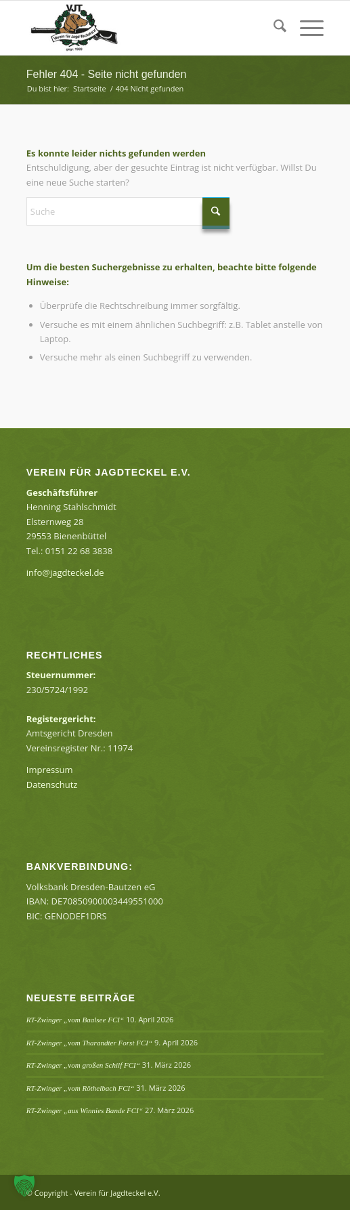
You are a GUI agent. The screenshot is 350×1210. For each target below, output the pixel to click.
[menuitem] (273, 28)
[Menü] (305, 28)
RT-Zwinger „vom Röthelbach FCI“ (80, 1088)
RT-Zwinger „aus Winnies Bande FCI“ (84, 1110)
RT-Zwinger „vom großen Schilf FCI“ (83, 1065)
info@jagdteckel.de (65, 572)
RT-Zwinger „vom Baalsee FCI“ (75, 1020)
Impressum (49, 770)
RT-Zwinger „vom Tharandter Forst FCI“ (89, 1043)
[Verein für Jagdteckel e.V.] (145, 28)
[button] (24, 1185)
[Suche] (273, 28)
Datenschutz (52, 784)
